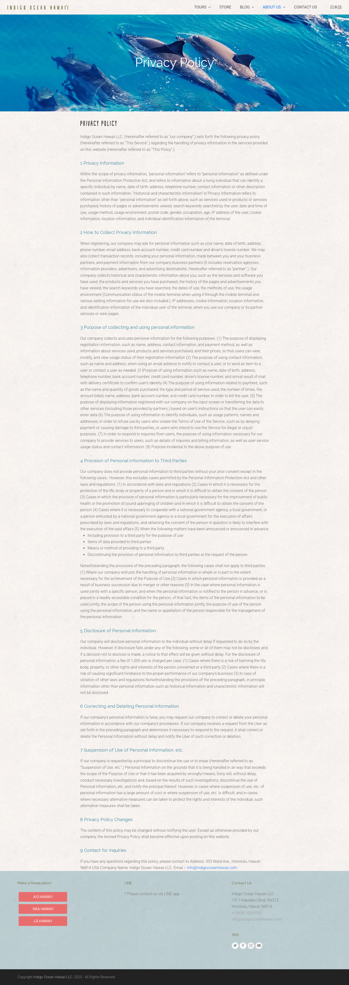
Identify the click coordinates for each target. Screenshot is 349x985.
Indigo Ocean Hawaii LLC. (53, 977)
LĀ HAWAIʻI (43, 921)
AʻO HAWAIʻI (43, 897)
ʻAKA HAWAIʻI (43, 909)
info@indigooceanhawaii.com (212, 867)
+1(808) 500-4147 (247, 913)
